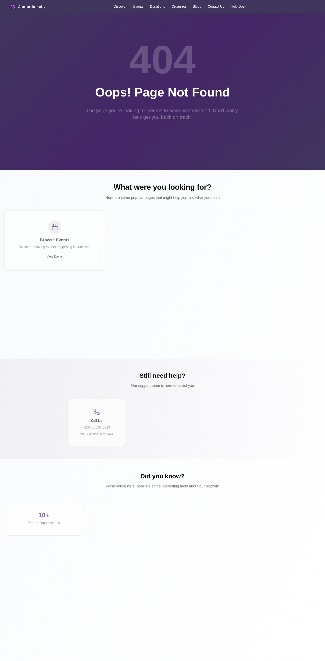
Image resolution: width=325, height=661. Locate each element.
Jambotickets (31, 6)
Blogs (197, 6)
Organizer (179, 6)
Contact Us (216, 6)
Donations (157, 6)
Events (138, 6)
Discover (120, 6)
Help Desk (238, 6)
